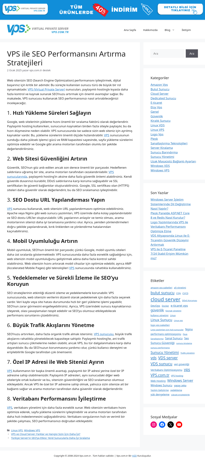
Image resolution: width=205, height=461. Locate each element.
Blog (171, 30)
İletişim (186, 30)
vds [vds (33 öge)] (153, 357)
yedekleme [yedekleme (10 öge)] (176, 390)
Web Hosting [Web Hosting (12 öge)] (157, 381)
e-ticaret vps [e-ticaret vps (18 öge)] (179, 306)
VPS (106, 135)
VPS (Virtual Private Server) (46, 89)
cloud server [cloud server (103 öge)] (165, 299)
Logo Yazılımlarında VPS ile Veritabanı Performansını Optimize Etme (169, 226)
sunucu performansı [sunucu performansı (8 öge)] (160, 347)
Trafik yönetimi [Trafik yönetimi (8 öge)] (187, 353)
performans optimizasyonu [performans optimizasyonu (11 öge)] (165, 334)
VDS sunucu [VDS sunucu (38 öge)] (161, 363)
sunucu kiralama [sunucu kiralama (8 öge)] (184, 343)
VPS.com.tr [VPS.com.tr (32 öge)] (159, 375)
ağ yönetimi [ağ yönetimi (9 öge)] (180, 287)
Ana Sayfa (130, 30)
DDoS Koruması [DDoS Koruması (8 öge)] (189, 300)
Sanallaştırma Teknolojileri (168, 143)
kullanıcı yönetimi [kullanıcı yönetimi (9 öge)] (159, 315)
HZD (134, 455)
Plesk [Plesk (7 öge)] (185, 334)
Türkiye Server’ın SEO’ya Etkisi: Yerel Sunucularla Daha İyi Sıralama (50, 438)
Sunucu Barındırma (164, 152)
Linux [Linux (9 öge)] (173, 315)
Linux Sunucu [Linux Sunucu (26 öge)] (161, 319)
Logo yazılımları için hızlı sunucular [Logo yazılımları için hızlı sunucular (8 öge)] (166, 329)
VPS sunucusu (103, 334)
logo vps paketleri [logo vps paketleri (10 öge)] (160, 325)
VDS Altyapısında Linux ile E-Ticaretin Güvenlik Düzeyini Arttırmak (170, 240)
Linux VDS (157, 125)
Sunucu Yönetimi (162, 157)
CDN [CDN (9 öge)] (178, 293)
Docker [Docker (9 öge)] (165, 305)
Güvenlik (156, 116)
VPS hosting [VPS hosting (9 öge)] (177, 375)
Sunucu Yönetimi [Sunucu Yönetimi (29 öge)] (164, 352)
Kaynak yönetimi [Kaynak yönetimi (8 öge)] (173, 310)
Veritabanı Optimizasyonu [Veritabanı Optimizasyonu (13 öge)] (166, 370)
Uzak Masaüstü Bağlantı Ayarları (173, 161)
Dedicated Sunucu (163, 98)
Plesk (154, 139)
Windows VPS (32, 430)
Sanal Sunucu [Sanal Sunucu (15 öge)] (174, 338)
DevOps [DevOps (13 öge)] (155, 305)
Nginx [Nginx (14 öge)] (189, 329)
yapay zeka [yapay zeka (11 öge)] (180, 385)
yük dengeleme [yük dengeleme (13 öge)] (159, 394)
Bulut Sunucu (159, 89)
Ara (191, 53)
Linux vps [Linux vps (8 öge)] (178, 320)
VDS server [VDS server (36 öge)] (168, 357)
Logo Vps (156, 134)
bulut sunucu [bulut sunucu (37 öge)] (162, 292)
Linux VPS (17, 430)
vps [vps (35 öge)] (187, 369)
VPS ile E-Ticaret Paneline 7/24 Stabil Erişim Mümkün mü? (169, 253)
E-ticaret (156, 103)
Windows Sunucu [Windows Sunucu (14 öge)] (161, 385)
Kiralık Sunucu (160, 121)
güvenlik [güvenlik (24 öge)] (157, 310)
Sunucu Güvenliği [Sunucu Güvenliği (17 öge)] (162, 343)
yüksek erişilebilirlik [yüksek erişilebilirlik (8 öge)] (180, 394)
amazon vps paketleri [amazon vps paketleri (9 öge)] (161, 287)
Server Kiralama (161, 148)
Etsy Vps (156, 107)
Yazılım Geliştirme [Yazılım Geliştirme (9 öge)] (159, 390)
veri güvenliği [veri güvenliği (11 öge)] (181, 364)
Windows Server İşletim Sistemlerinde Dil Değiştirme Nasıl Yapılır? (170, 204)
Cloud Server (159, 94)
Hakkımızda (150, 30)
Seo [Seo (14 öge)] (186, 338)
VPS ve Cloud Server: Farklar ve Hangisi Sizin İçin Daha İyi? (45, 434)
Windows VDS (160, 166)
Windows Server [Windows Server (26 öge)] (180, 380)
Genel (154, 112)
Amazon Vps (159, 85)
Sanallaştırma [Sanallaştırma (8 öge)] (156, 338)
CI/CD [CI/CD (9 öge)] (185, 293)
